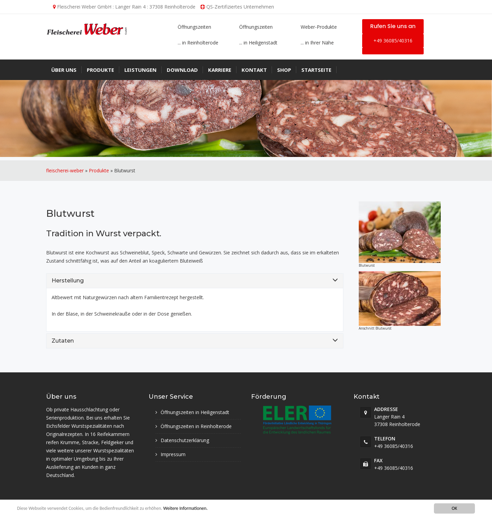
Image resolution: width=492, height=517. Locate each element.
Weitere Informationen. (185, 508)
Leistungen (140, 69)
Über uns (64, 69)
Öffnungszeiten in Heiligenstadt (195, 412)
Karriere (219, 69)
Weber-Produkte (319, 27)
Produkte (100, 69)
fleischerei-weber (65, 170)
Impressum (173, 454)
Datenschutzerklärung (185, 440)
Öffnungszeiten (194, 27)
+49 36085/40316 (392, 40)
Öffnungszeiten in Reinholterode (196, 426)
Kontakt (254, 69)
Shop (284, 69)
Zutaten (63, 340)
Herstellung (68, 280)
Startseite (316, 69)
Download (182, 69)
